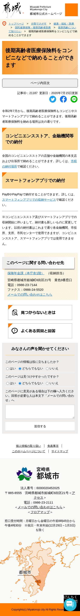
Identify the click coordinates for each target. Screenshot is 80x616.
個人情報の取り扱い (28, 445)
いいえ (53, 368)
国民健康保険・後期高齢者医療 (33, 27)
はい (13, 368)
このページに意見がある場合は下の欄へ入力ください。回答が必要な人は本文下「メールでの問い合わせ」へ (39, 395)
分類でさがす (39, 23)
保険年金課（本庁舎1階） (25, 273)
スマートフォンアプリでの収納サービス (29, 199)
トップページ (16, 23)
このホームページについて (28, 451)
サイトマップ (59, 451)
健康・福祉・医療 (64, 23)
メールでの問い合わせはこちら (29, 294)
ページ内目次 (40, 83)
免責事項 (52, 445)
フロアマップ (40, 512)
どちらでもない (32, 368)
